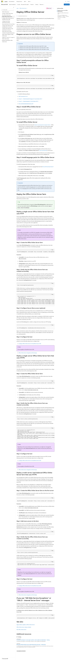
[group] (35, 78)
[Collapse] (13, 7)
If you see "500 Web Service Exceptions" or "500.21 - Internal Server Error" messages (63, 16)
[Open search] (66, 1)
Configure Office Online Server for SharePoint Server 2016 (30, 343)
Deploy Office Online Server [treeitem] (7, 16)
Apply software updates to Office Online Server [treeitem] (7, 35)
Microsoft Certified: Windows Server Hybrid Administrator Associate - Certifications (31, 644)
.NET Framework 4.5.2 (23, 96)
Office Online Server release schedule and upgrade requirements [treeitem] (8, 32)
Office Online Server (23, 8)
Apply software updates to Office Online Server (26, 624)
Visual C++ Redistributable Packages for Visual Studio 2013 (30, 98)
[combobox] (7, 10)
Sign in (68, 1)
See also (59, 18)
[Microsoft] (2, 1)
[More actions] (53, 8)
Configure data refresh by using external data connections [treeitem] (7, 29)
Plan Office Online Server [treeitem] (6, 15)
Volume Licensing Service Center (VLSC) (42, 124)
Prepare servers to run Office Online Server (63, 11)
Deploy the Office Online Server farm (63, 13)
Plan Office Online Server (21, 629)
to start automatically (43, 150)
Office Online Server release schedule (24, 627)
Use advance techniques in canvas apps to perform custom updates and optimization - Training (33, 639)
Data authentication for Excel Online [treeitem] (8, 24)
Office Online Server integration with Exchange (28, 352)
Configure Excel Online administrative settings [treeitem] (6, 22)
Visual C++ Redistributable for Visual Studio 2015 (28, 101)
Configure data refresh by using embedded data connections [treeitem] (7, 26)
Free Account (67, 4)
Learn (17, 8)
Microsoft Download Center (47, 166)
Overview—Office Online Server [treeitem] (7, 13)
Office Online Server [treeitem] (5, 11)
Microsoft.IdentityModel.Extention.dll (26, 103)
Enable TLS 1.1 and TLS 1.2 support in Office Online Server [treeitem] (8, 38)
